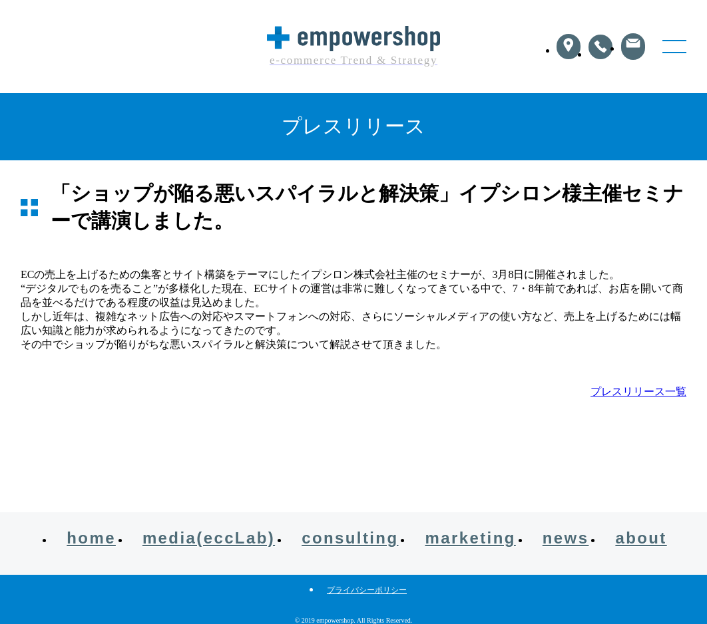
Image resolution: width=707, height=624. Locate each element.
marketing (470, 538)
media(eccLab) (208, 538)
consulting (350, 538)
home (91, 538)
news (566, 538)
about (640, 538)
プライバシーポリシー (367, 590)
